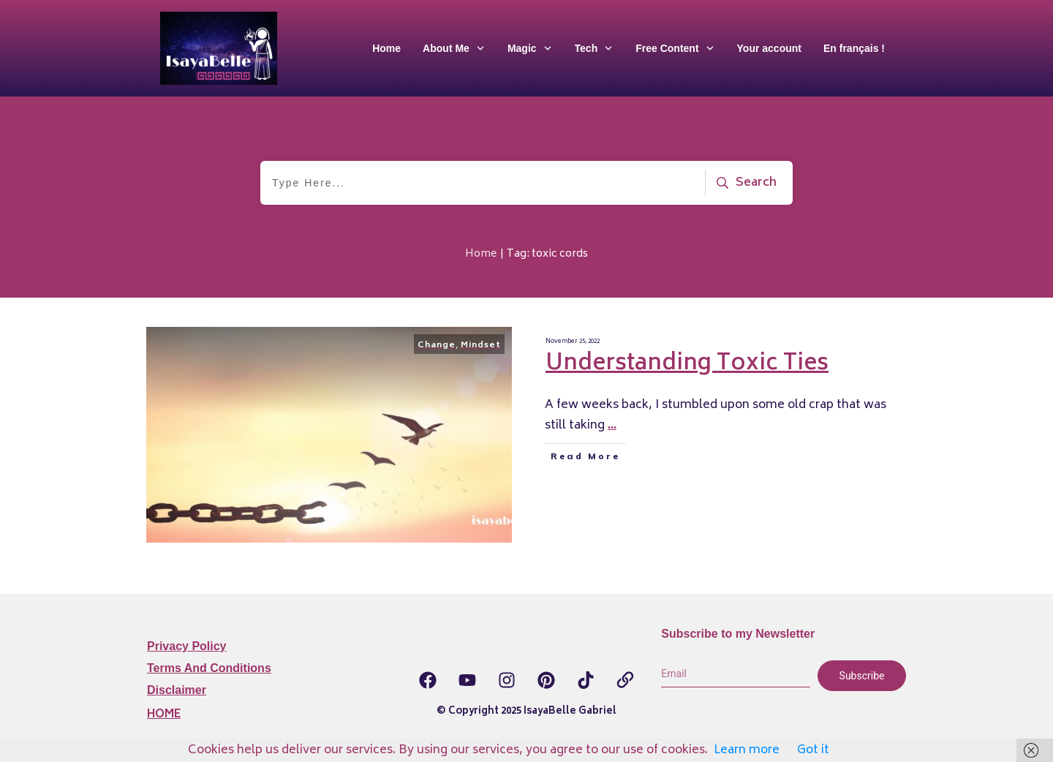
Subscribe (862, 676)
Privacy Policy (187, 646)
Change (437, 345)
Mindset (481, 345)
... (612, 425)
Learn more (747, 750)
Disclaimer (176, 690)
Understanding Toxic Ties (687, 364)
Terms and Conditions (209, 668)
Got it (813, 750)
